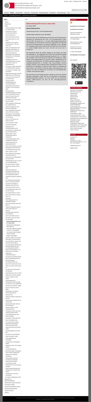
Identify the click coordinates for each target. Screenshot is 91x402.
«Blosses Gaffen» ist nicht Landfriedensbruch (12, 308)
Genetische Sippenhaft (11, 124)
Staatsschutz (8, 24)
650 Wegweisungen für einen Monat (12, 39)
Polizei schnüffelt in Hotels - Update (12, 277)
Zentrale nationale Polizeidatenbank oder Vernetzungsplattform (11, 82)
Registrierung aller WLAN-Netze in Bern (13, 328)
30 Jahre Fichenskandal (75, 51)
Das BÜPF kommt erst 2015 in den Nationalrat (13, 218)
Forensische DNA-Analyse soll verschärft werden (13, 77)
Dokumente (27, 12)
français (66, 1)
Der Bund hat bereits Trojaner (13, 164)
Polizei (6, 26)
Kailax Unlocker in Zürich (11, 151)
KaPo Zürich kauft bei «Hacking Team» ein (13, 195)
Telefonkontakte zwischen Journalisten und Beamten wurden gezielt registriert (12, 360)
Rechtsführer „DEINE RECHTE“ (13, 318)
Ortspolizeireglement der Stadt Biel (13, 331)
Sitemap (85, 1)
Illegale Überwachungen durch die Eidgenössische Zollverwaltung (14, 74)
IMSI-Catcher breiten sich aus (13, 187)
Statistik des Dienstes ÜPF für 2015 (13, 167)
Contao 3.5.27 (42, 397)
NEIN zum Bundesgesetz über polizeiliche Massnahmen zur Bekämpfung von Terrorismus (13, 49)
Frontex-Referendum (10, 35)
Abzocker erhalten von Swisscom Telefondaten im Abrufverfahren (13, 238)
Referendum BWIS (74, 121)
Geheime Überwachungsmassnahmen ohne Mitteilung (12, 212)
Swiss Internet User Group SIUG (77, 126)
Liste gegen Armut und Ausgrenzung (78, 118)
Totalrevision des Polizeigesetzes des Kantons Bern (13, 158)
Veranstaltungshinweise (15, 15)
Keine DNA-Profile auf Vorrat (12, 215)
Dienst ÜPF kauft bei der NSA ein (13, 264)
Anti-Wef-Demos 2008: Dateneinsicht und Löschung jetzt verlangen (13, 365)
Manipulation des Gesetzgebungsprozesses (12, 127)
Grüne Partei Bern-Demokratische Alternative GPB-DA (78, 108)
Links (68, 12)
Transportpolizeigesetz (11, 349)
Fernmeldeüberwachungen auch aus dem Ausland (13, 190)
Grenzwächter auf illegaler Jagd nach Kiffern (13, 70)
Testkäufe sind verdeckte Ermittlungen (11, 355)
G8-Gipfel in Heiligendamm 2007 (13, 377)
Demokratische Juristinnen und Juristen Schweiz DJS (77, 104)
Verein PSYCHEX (74, 130)
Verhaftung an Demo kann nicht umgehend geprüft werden (13, 311)
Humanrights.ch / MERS (76, 113)
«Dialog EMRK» (19, 12)
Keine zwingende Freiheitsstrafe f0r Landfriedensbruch (13, 104)
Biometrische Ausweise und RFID (12, 382)
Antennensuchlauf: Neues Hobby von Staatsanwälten (13, 28)
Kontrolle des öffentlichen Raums (12, 386)
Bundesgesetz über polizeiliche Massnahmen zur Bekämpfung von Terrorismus (13, 115)
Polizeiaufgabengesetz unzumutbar (11, 339)
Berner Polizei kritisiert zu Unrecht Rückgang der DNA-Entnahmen (14, 146)
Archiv (5, 15)
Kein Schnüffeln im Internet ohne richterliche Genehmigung (13, 242)
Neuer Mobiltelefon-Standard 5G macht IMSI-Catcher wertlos (13, 111)
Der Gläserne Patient (10, 384)
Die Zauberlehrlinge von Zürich (13, 192)
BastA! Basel (73, 98)
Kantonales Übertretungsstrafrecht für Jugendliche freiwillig (12, 200)
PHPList (63, 397)
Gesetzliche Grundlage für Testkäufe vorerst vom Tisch (12, 184)
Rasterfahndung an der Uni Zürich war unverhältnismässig (14, 161)
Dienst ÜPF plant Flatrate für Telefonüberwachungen (12, 97)
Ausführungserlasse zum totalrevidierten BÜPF (11, 143)
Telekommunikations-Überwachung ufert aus (14, 297)
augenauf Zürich (74, 96)
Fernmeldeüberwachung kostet (13, 149)
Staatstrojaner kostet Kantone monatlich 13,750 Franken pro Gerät (13, 87)
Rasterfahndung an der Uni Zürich (14, 273)
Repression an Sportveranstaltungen (10, 380)
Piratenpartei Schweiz (75, 120)
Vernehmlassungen (61, 12)
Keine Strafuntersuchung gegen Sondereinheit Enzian (13, 154)
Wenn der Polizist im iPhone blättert (12, 288)
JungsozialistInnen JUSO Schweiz (78, 116)
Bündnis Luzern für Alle (75, 101)
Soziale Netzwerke (9, 390)
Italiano (71, 1)
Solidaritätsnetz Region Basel (77, 123)
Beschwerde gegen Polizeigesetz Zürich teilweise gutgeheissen (13, 351)
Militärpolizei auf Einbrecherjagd (13, 275)
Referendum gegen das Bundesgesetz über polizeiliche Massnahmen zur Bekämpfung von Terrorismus (13, 55)
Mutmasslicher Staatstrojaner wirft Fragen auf (13, 225)
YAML (29, 397)
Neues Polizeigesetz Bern (12, 320)
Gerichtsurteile (34, 12)
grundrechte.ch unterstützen (29, 15)
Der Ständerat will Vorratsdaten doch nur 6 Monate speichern (13, 181)
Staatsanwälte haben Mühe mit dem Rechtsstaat (13, 304)
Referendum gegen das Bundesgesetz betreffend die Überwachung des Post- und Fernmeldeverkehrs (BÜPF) (12, 172)
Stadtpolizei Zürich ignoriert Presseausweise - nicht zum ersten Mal (12, 44)
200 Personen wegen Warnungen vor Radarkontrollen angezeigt (13, 67)
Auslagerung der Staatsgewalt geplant (13, 342)
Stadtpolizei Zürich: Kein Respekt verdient (13, 346)
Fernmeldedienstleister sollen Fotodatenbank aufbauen (12, 139)
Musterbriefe (53, 12)
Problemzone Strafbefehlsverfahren (11, 254)
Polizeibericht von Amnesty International (12, 374)
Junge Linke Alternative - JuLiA (77, 115)
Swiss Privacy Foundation (76, 128)
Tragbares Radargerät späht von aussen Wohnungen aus (13, 207)
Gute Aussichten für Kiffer (12, 122)
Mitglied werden (78, 1)
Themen (12, 12)
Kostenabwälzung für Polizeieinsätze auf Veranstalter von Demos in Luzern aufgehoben (13, 282)
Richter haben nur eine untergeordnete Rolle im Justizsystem (11, 135)
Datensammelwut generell (11, 388)
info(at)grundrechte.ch (75, 145)
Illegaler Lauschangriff (11, 235)
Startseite (6, 12)
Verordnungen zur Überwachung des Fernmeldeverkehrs (13, 131)
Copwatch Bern (9, 294)
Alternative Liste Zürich (75, 91)
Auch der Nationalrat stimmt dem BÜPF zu (13, 204)
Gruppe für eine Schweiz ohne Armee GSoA (77, 111)
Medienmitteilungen (43, 12)
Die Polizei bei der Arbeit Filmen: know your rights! (13, 100)
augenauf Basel (74, 93)
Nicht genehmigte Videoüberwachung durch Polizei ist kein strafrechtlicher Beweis (13, 92)
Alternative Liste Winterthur (76, 90)
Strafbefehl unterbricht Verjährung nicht (13, 177)
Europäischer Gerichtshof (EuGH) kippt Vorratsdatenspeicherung (13, 257)
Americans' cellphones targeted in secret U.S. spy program (13, 229)
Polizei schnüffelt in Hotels (12, 336)
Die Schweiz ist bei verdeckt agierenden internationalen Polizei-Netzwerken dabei (12, 323)
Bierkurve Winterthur (75, 100)
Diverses (7, 392)
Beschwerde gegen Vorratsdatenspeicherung (11, 261)
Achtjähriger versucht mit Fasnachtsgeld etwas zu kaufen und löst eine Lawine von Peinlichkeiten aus (13, 62)
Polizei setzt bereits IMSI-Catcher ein (13, 266)
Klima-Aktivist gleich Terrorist (12, 37)
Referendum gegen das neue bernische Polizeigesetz (12, 107)
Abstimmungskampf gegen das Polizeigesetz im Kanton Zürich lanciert (13, 370)
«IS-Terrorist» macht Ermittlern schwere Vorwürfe (13, 233)
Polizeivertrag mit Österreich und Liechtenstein (13, 301)
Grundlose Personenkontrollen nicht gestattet (13, 270)
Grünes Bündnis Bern (75, 106)
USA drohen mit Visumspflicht (13, 334)
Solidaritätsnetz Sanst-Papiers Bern (78, 125)
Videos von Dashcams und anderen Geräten (12, 120)
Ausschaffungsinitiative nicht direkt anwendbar (12, 315)
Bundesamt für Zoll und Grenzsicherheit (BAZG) (11, 32)
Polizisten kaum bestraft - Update (13, 285)
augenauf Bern (73, 95)
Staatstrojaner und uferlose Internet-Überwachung (12, 292)
